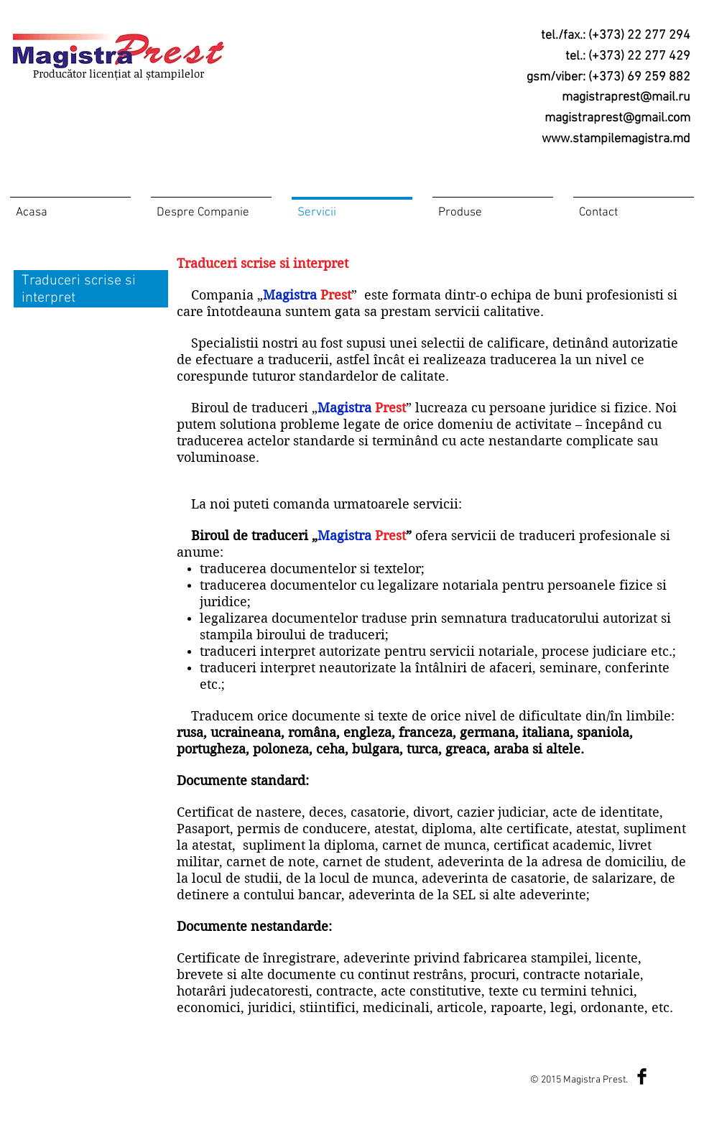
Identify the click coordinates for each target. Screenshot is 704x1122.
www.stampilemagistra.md (616, 139)
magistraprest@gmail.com (617, 118)
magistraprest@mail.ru (626, 97)
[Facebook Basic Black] (642, 1076)
